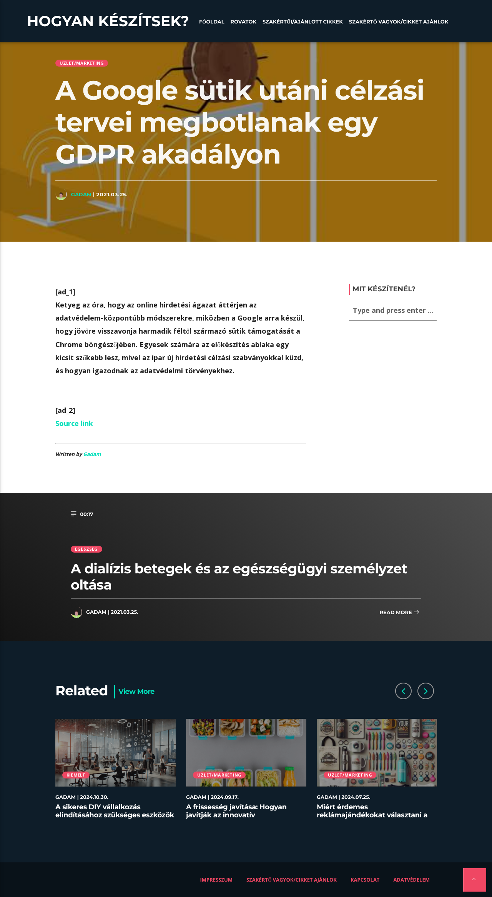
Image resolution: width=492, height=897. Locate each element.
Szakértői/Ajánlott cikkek (303, 22)
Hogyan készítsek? (108, 21)
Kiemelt (76, 775)
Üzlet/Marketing (82, 63)
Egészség (86, 549)
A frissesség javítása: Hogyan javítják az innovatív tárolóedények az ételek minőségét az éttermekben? (236, 819)
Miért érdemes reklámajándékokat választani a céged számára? (372, 815)
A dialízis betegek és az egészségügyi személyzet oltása (239, 576)
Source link (74, 423)
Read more (399, 612)
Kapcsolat (365, 879)
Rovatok (243, 22)
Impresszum (216, 879)
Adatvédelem (411, 879)
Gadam (81, 194)
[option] (115, 773)
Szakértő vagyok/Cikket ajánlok (399, 22)
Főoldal (211, 22)
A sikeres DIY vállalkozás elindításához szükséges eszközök (114, 811)
